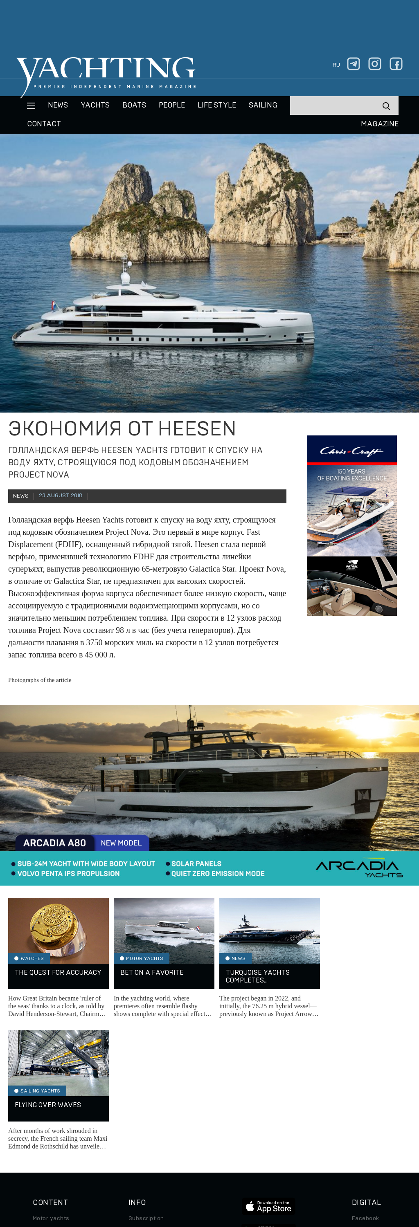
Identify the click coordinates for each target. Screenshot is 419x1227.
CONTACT (44, 124)
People (172, 105)
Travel (41, 1121)
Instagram (366, 1098)
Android (363, 1132)
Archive (139, 1098)
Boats (41, 1109)
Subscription (146, 1086)
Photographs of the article (40, 680)
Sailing (263, 105)
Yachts (95, 105)
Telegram (365, 1109)
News (58, 105)
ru (336, 65)
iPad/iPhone (369, 1121)
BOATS (134, 105)
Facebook (365, 1086)
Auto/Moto (48, 1143)
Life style (217, 105)
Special (43, 1132)
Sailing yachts (52, 1098)
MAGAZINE (380, 124)
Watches (45, 1155)
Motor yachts (51, 1086)
